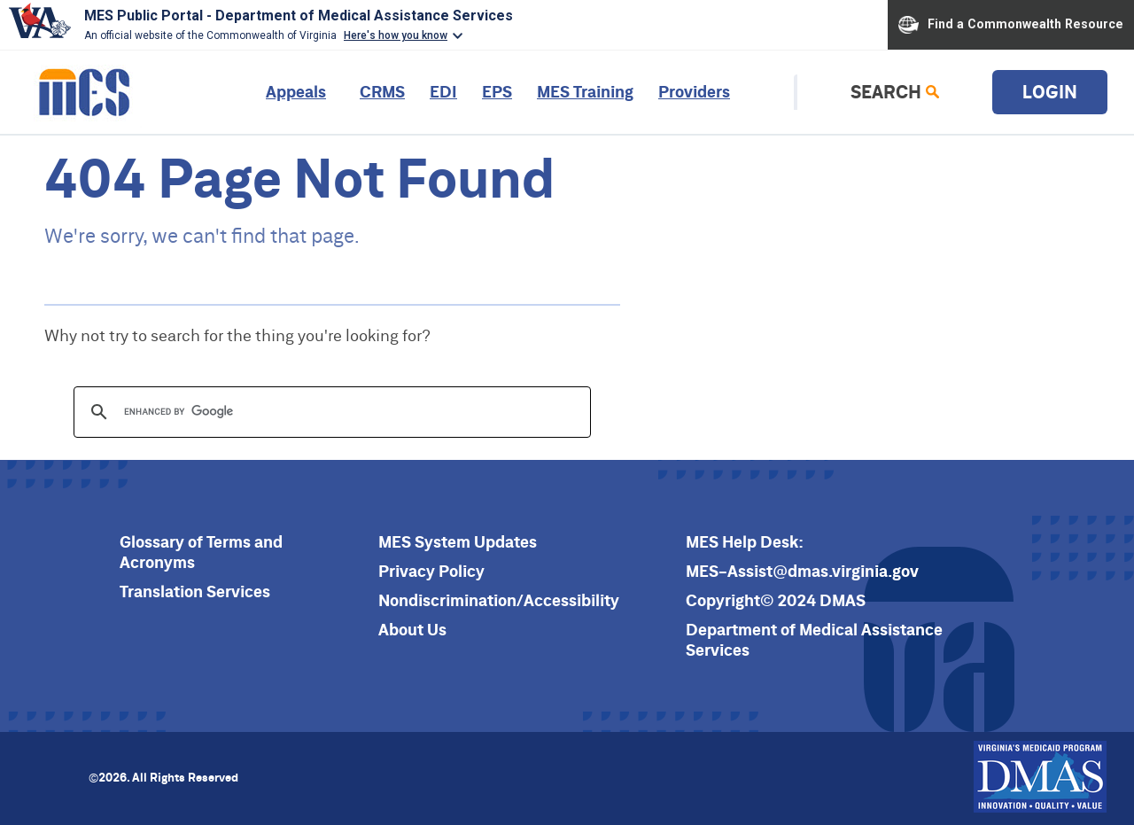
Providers (694, 92)
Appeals (296, 92)
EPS (497, 92)
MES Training (585, 92)
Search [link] (885, 92)
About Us (412, 629)
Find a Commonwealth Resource (1010, 25)
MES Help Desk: (745, 542)
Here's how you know (395, 35)
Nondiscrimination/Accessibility (498, 600)
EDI (443, 92)
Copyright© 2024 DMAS (776, 600)
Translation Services (195, 591)
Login (1049, 92)
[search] (329, 412)
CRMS (382, 92)
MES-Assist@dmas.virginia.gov (802, 571)
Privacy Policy (431, 571)
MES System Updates (457, 542)
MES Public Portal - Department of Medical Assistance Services (298, 15)
